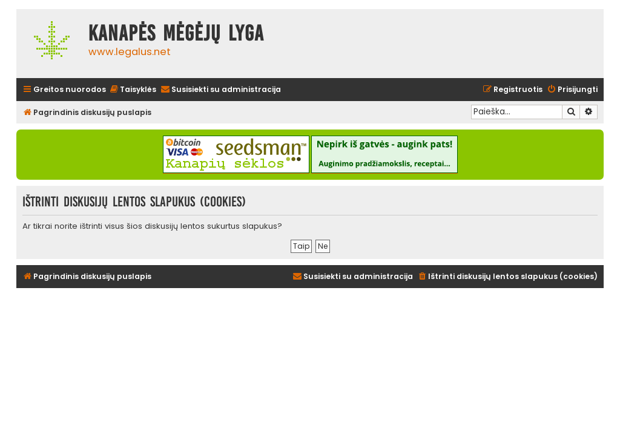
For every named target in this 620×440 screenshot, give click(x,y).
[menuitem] (132, 90)
